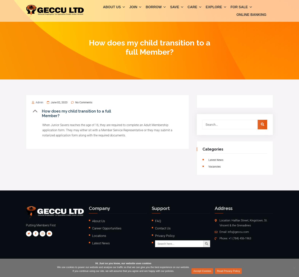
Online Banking (251, 15)
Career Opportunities (106, 228)
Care (195, 7)
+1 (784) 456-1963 (240, 238)
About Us (114, 7)
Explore (216, 7)
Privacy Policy (165, 236)
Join (135, 7)
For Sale (241, 7)
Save (177, 7)
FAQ (158, 221)
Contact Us (163, 228)
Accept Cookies (202, 271)
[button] (81, 113)
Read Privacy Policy (228, 271)
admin (39, 102)
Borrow (156, 7)
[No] (294, 268)
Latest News (216, 160)
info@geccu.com (238, 232)
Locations (99, 236)
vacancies (215, 166)
